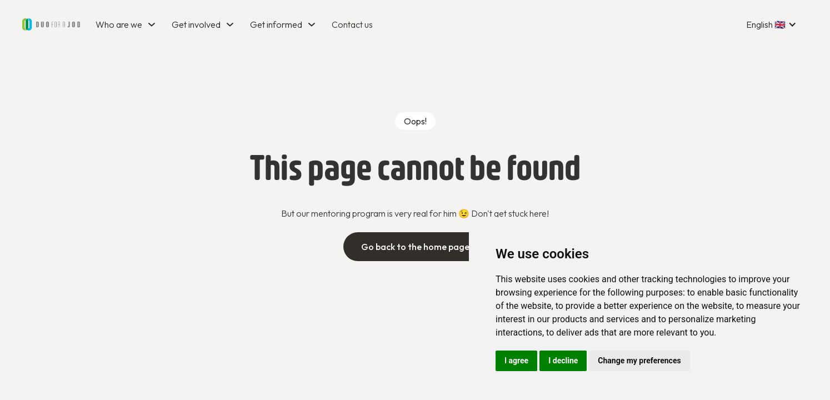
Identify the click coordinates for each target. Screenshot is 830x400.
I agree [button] (516, 360)
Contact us (352, 24)
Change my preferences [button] (639, 360)
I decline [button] (563, 360)
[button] (127, 24)
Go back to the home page (415, 246)
